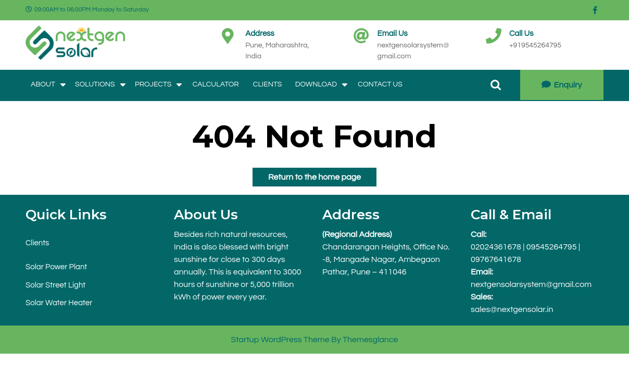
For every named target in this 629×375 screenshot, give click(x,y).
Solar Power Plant (56, 267)
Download (316, 84)
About (43, 84)
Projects (153, 84)
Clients (267, 84)
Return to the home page (307, 174)
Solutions (95, 84)
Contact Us (380, 84)
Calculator (216, 84)
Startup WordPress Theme (280, 339)
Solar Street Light (55, 285)
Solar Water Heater (59, 303)
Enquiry (562, 85)
